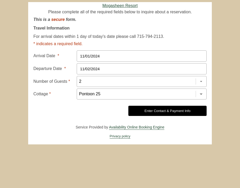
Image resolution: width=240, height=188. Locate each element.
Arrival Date (46, 56)
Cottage (42, 94)
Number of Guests (51, 81)
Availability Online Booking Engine (136, 127)
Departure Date (49, 68)
